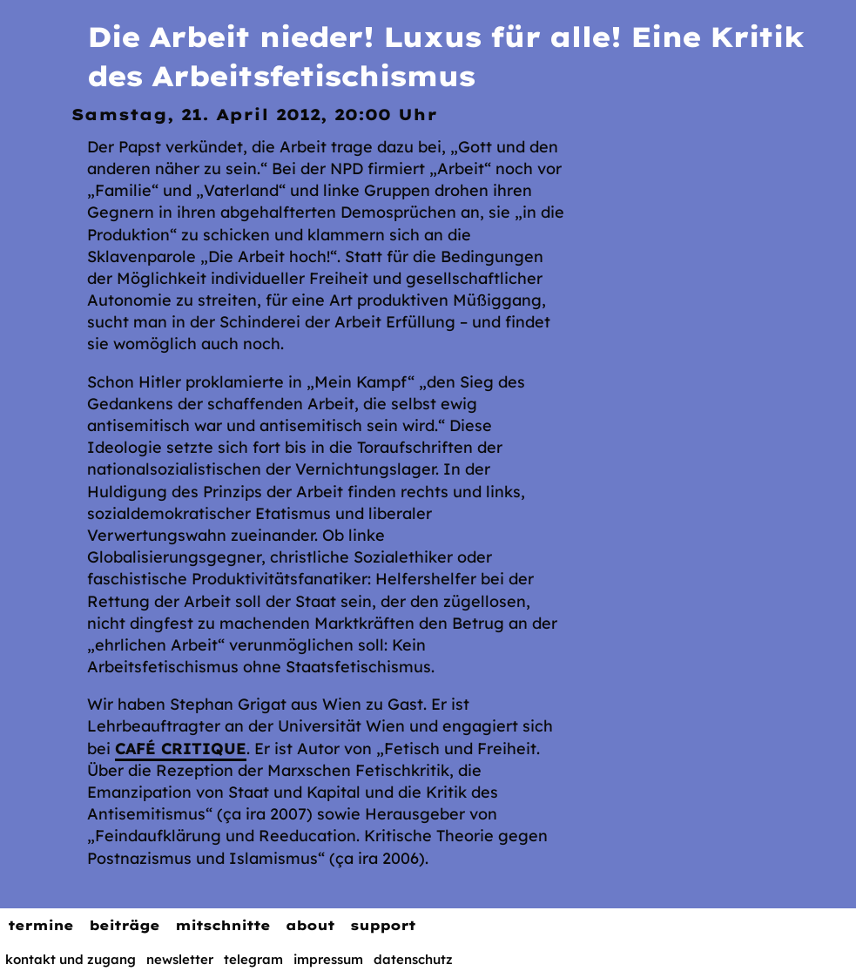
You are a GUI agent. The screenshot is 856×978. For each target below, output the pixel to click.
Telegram (253, 959)
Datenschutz (413, 959)
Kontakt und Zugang (70, 959)
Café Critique (180, 749)
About (310, 925)
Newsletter (179, 959)
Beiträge (124, 925)
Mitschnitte (222, 925)
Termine (40, 925)
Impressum (328, 959)
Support (382, 925)
